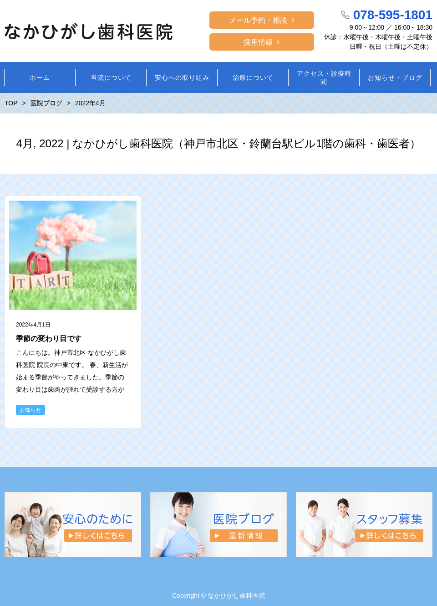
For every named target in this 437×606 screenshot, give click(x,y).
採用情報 (258, 42)
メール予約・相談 (258, 20)
